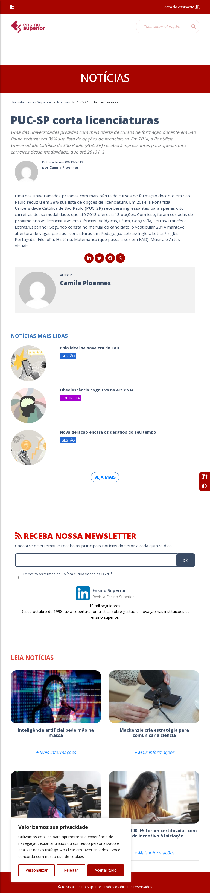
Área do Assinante (182, 6)
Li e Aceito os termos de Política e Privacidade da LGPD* (67, 573)
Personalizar (36, 870)
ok (185, 560)
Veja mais (105, 477)
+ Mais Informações (56, 752)
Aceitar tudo (106, 870)
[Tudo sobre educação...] (162, 26)
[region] (71, 850)
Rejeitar (71, 870)
